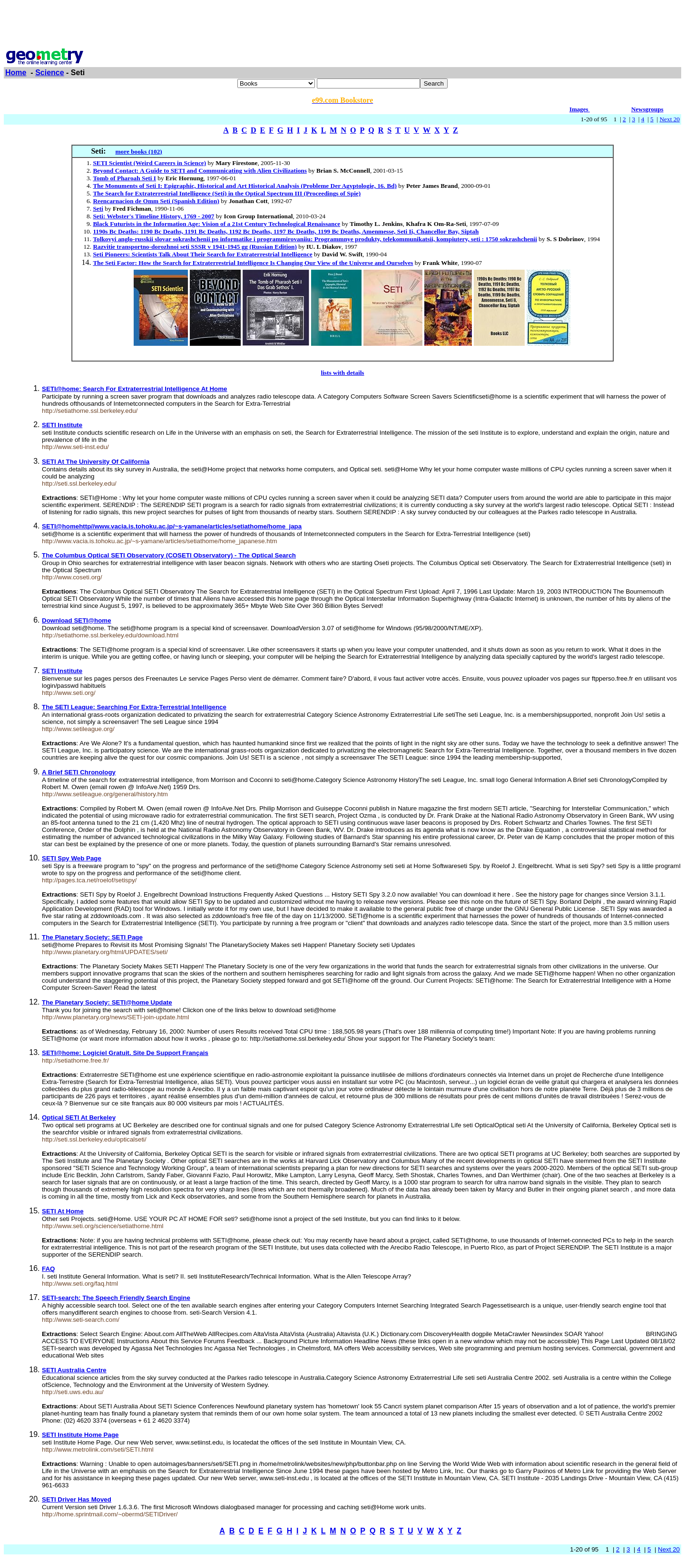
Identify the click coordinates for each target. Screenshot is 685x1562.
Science (49, 72)
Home (15, 72)
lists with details (342, 372)
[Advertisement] (342, 25)
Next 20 (669, 119)
